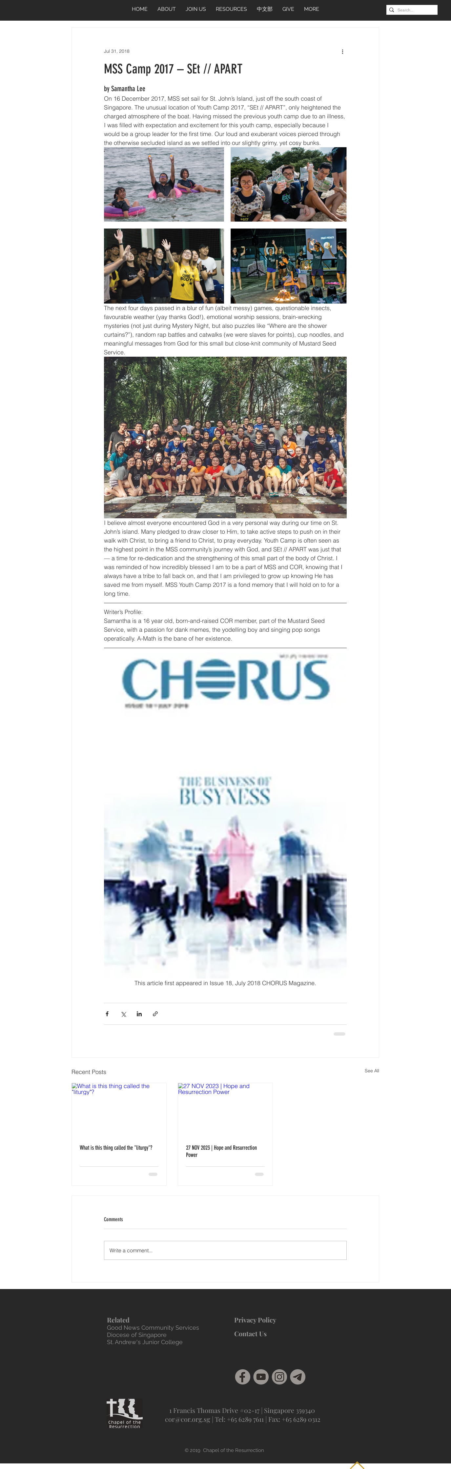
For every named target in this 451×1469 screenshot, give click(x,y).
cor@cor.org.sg (187, 1419)
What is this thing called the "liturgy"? (116, 1147)
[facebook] (242, 1376)
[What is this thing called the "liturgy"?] (119, 1109)
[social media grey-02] (279, 1376)
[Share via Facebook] (107, 1014)
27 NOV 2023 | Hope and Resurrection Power (221, 1151)
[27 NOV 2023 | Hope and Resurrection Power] (225, 1109)
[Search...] (411, 10)
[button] (231, 9)
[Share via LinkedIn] (139, 1014)
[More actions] (343, 51)
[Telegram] (297, 1376)
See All (372, 1071)
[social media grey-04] (261, 1376)
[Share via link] (155, 1014)
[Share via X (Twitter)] (123, 1014)
